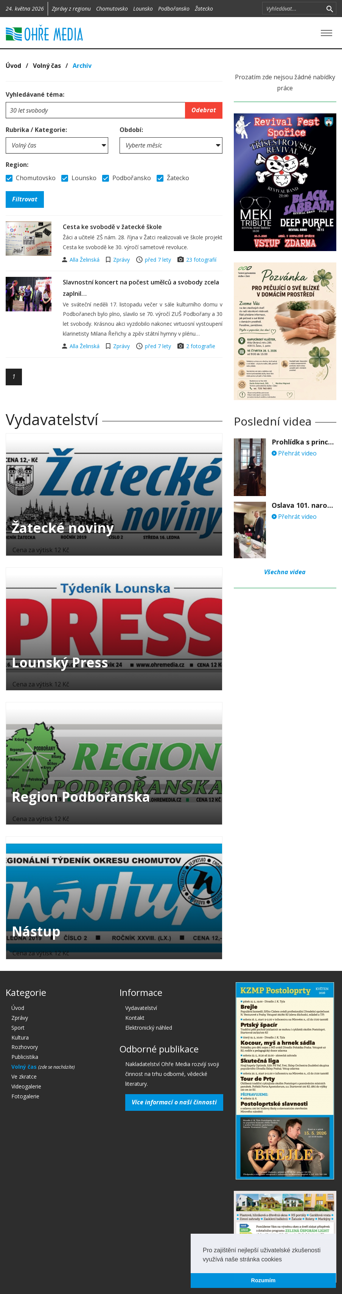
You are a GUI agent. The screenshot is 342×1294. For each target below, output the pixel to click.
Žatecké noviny (63, 528)
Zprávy (121, 259)
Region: (17, 164)
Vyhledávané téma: (35, 94)
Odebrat (203, 110)
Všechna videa (285, 572)
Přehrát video (294, 453)
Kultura (20, 1037)
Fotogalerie (25, 1096)
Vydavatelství (141, 1007)
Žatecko (204, 8)
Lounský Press (60, 662)
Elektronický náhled (148, 1027)
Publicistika (24, 1056)
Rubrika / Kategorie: (36, 130)
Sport (18, 1027)
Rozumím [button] (263, 1280)
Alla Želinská (85, 259)
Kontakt (135, 1017)
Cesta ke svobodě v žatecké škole (112, 227)
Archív (82, 65)
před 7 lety (158, 259)
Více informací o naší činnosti (174, 1102)
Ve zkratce (24, 1076)
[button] (284, 1260)
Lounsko (143, 8)
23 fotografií (201, 259)
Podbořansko (174, 8)
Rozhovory (24, 1047)
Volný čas (47, 65)
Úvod (13, 65)
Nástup (36, 931)
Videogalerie (26, 1086)
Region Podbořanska (81, 797)
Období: (131, 130)
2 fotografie (200, 346)
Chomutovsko (112, 8)
